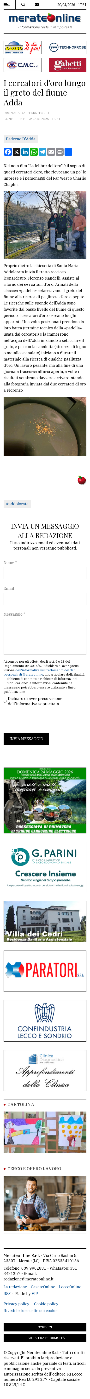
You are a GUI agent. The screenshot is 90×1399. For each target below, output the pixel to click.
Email (9, 588)
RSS (7, 1293)
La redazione (15, 1286)
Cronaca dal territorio (26, 113)
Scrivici (45, 1327)
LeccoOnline (70, 1286)
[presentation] (40, 719)
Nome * (10, 562)
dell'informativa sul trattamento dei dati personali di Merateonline (40, 672)
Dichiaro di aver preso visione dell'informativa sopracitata (35, 701)
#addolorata (17, 503)
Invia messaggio (26, 738)
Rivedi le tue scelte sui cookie (31, 1310)
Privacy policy (16, 1304)
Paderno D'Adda (21, 139)
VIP (35, 1293)
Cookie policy (46, 1304)
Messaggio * (14, 614)
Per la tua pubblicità (45, 1338)
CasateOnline (43, 1286)
